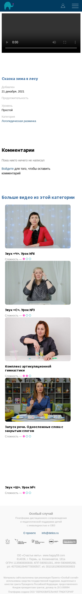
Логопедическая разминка (19, 121)
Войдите (8, 168)
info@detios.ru (50, 533)
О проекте (29, 533)
